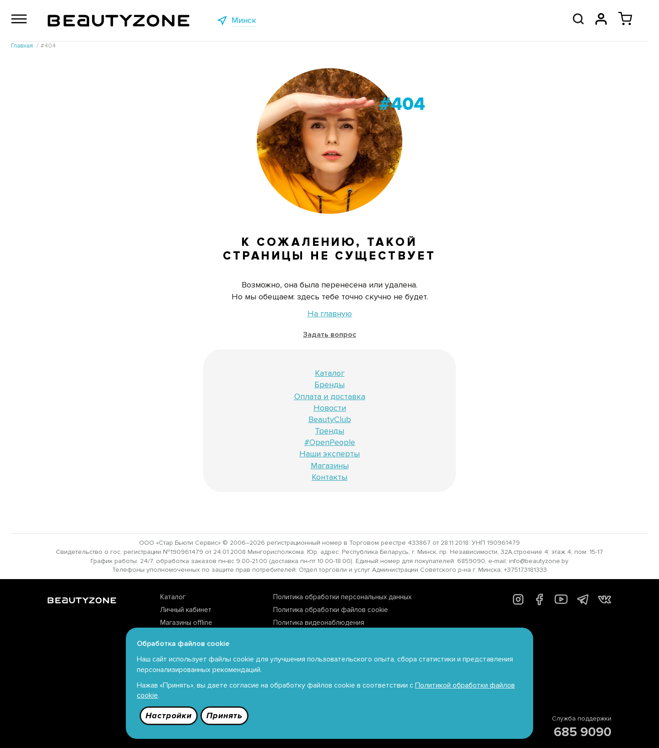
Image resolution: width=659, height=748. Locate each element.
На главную (330, 314)
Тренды (329, 431)
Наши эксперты (329, 454)
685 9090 (582, 732)
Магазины (330, 466)
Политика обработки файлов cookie (330, 610)
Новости (329, 408)
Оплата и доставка (329, 396)
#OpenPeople (329, 442)
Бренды (329, 384)
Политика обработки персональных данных (342, 597)
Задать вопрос (329, 334)
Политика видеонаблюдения (318, 622)
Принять (224, 715)
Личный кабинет (185, 610)
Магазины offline (186, 622)
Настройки (169, 715)
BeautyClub (329, 419)
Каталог (330, 373)
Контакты (329, 477)
